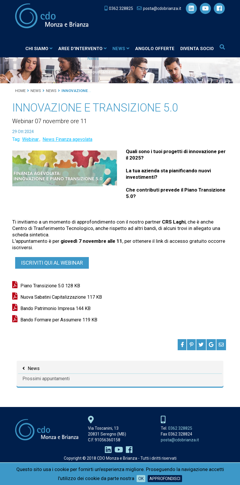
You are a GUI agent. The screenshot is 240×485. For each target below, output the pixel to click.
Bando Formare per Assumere (58, 321)
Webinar (30, 141)
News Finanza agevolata (67, 141)
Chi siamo (38, 49)
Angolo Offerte (154, 49)
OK (141, 478)
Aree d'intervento (82, 49)
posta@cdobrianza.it (180, 441)
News (120, 49)
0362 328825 (180, 429)
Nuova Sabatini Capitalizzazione (61, 298)
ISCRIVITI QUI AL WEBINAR (52, 264)
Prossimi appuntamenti (46, 380)
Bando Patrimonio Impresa (55, 310)
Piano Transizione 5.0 (50, 287)
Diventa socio (196, 49)
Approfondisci (164, 478)
